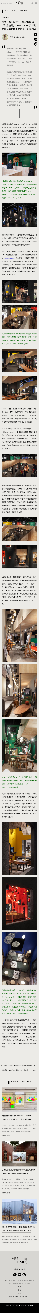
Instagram (35, 44)
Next (19, 1070)
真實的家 (15, 1283)
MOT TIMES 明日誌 (19, 3)
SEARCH (32, 3)
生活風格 (27, 1283)
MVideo (27, 1297)
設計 (6, 1280)
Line (35, 39)
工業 (14, 1280)
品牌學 (26, 1280)
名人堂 (22, 1297)
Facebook (35, 34)
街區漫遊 (31, 1280)
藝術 (19, 1290)
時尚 (21, 1280)
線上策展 (16, 1297)
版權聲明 (23, 1305)
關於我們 (8, 1305)
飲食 (19, 1287)
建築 (18, 1280)
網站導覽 (30, 1305)
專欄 (10, 1297)
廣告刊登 (15, 1305)
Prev (20, 1065)
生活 (10, 1283)
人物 (19, 1293)
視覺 (10, 1280)
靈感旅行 (21, 1283)
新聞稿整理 (6, 1135)
